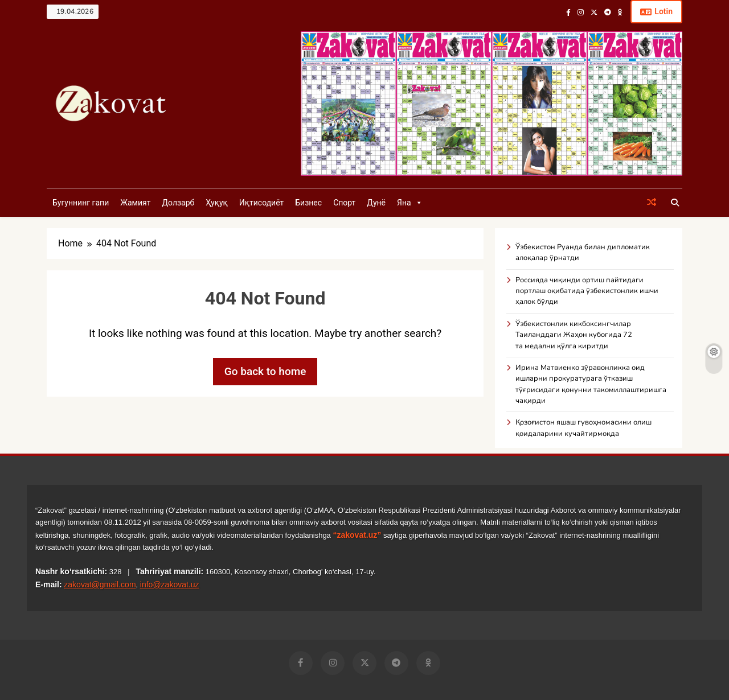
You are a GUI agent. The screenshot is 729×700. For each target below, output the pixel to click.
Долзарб (178, 202)
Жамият (135, 202)
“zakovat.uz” (357, 535)
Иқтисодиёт (261, 202)
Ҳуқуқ (216, 202)
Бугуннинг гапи (80, 202)
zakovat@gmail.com (100, 584)
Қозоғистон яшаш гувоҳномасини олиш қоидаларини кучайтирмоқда (583, 427)
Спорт (344, 202)
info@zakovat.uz (169, 584)
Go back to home (265, 371)
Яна (410, 202)
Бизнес (308, 202)
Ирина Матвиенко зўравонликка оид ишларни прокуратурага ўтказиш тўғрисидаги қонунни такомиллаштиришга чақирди (590, 384)
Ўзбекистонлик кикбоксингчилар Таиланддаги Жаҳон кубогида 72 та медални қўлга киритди (573, 335)
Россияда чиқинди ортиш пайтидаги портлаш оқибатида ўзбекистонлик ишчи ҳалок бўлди (586, 291)
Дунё (376, 202)
